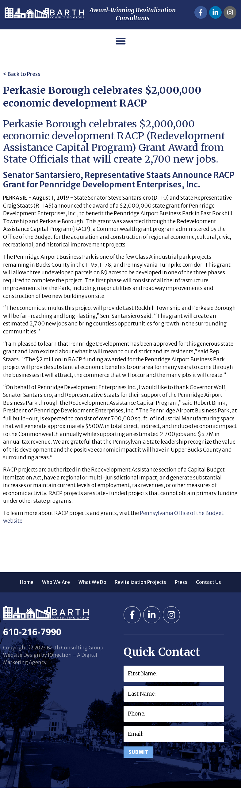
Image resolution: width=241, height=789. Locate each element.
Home (17, 582)
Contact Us (218, 582)
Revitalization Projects (143, 582)
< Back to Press (21, 74)
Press (187, 582)
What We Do (90, 582)
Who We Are (50, 582)
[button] (121, 41)
